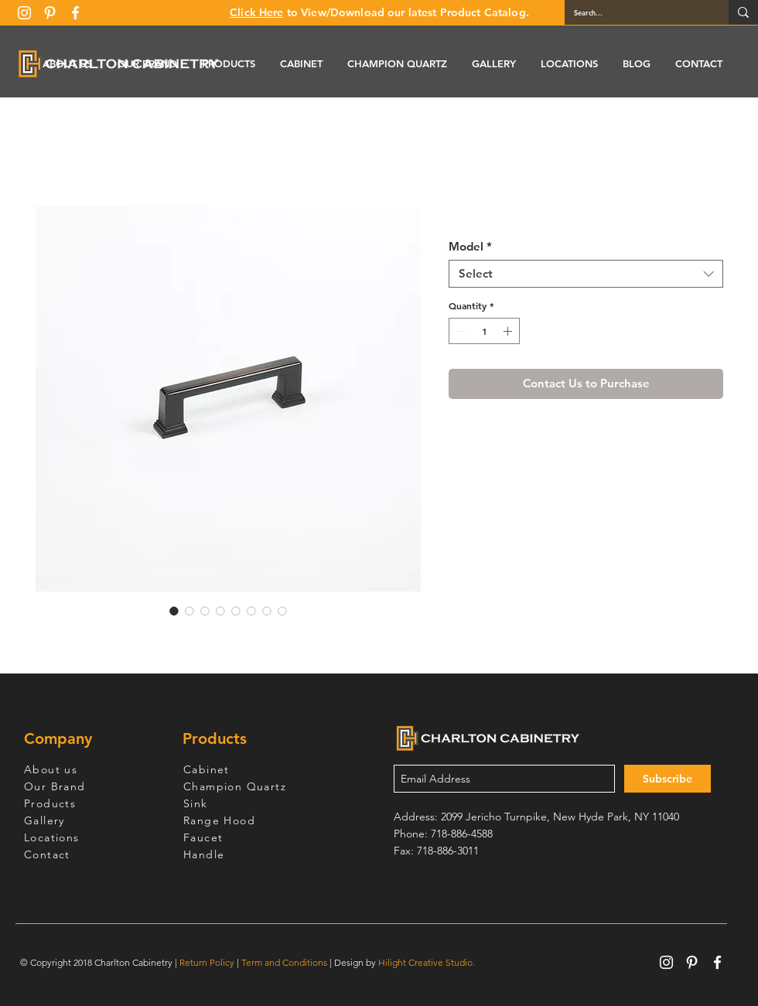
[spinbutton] (484, 331)
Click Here (256, 12)
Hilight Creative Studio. (426, 962)
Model (470, 247)
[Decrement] (459, 331)
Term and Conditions (284, 962)
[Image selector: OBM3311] (174, 611)
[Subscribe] (667, 779)
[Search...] (635, 12)
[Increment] (508, 331)
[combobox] (586, 274)
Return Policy (206, 962)
